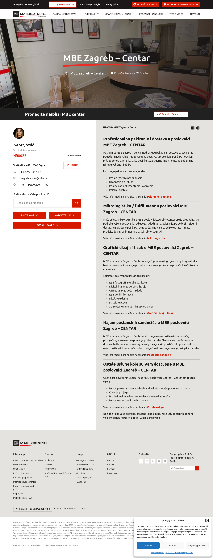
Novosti (110, 464)
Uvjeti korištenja (20, 464)
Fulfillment (80, 482)
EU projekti (18, 493)
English (19, 4)
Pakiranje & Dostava (85, 460)
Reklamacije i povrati (22, 477)
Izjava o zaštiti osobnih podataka (179, 553)
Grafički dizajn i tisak (85, 464)
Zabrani (172, 545)
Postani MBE (50, 469)
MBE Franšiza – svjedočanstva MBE (58, 475)
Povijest (48, 464)
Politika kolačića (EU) (22, 498)
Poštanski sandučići (84, 469)
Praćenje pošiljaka (84, 477)
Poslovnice (112, 473)
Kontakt (110, 469)
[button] (207, 520)
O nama (110, 460)
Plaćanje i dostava (21, 473)
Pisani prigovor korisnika (24, 482)
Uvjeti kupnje (19, 469)
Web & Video (82, 473)
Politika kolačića (157, 553)
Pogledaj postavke (197, 545)
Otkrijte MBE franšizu (63, 4)
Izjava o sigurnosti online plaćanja (24, 487)
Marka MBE (50, 460)
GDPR (82, 508)
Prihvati (148, 545)
